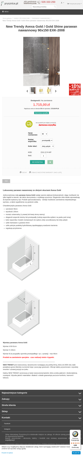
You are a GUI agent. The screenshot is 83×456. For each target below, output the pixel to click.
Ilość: (30, 155)
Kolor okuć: (32, 146)
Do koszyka (37, 162)
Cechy (24, 172)
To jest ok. (76, 453)
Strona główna (7, 18)
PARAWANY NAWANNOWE (41, 18)
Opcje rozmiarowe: (33, 134)
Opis (6, 181)
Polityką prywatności (48, 444)
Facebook (7, 423)
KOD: (30, 152)
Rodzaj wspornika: (32, 140)
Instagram (7, 429)
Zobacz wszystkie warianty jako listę (46, 172)
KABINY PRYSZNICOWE (22, 18)
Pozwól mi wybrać (7, 453)
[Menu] (79, 431)
